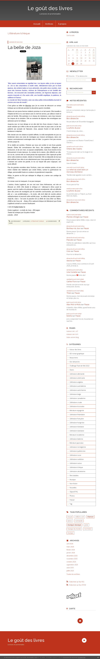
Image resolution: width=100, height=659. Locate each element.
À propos (62, 24)
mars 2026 (70, 547)
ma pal (70, 517)
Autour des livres (75, 349)
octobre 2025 (71, 562)
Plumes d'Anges (73, 217)
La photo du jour (73, 128)
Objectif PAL (74, 492)
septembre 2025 (72, 565)
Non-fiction (73, 483)
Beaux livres (74, 358)
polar (86, 525)
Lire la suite (70, 35)
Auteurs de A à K (72, 334)
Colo (68, 251)
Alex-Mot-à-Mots (74, 304)
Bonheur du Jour (73, 228)
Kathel (16, 207)
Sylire (21, 207)
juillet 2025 (70, 571)
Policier (72, 500)
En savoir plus (81, 657)
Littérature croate (76, 402)
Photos (72, 496)
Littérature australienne (78, 386)
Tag (71, 504)
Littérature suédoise (77, 459)
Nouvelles (73, 488)
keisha (69, 316)
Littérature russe (75, 455)
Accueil (36, 24)
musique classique (74, 525)
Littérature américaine (77, 378)
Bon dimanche (73, 118)
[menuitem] (37, 23)
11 (89, 55)
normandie (79, 521)
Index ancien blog (73, 337)
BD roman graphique (77, 354)
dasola (69, 261)
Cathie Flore (72, 282)
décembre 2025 (72, 556)
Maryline (28, 105)
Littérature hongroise (77, 423)
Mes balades (74, 475)
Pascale (70, 240)
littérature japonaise (76, 443)
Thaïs (69, 293)
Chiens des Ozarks (74, 149)
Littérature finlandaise (77, 414)
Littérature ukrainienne (77, 471)
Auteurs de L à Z (72, 331)
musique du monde (74, 529)
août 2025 (70, 568)
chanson (90, 517)
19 (93, 58)
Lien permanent (15, 221)
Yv (24, 207)
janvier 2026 (71, 553)
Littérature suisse (76, 463)
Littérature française (77, 419)
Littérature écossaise (77, 406)
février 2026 (71, 550)
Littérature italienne (76, 439)
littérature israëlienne (77, 435)
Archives (49, 24)
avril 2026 (70, 544)
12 (93, 55)
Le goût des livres (50, 8)
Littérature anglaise (76, 382)
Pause (69, 107)
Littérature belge (75, 394)
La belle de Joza (24, 47)
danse (70, 521)
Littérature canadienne (77, 398)
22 (77, 61)
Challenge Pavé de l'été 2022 (79, 366)
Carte (72, 608)
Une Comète (72, 272)
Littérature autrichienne (78, 390)
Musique (73, 480)
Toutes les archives (73, 574)
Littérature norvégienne (78, 447)
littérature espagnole (77, 410)
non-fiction (88, 529)
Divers (72, 370)
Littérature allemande (77, 374)
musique (70, 533)
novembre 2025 (72, 559)
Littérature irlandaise (77, 427)
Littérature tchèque (37, 221)
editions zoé (79, 517)
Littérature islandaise (77, 431)
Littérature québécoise (77, 451)
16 (81, 58)
